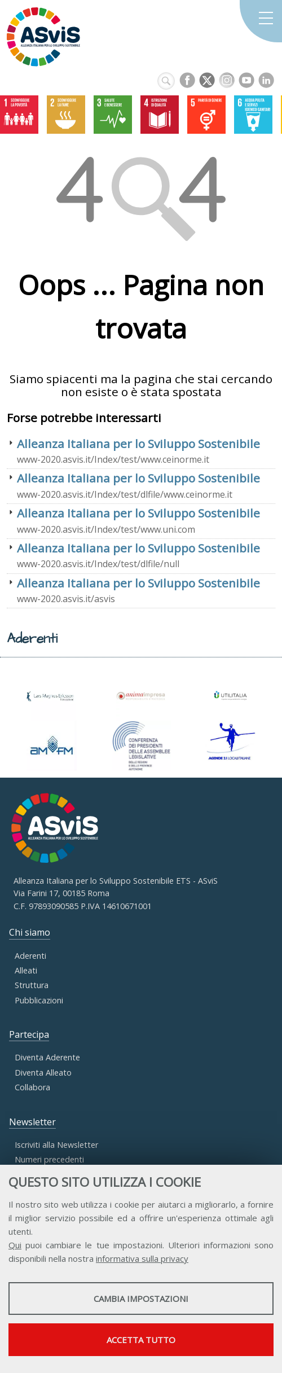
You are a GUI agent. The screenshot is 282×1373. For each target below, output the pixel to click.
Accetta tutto (141, 1339)
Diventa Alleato (43, 1072)
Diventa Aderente (47, 1057)
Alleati (26, 970)
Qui (14, 1245)
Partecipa (29, 1034)
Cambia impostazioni (141, 1298)
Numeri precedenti (49, 1159)
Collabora (32, 1087)
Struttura (32, 985)
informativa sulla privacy (142, 1258)
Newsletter (32, 1122)
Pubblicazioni (39, 1000)
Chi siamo (29, 932)
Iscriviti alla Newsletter (56, 1144)
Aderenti (30, 955)
